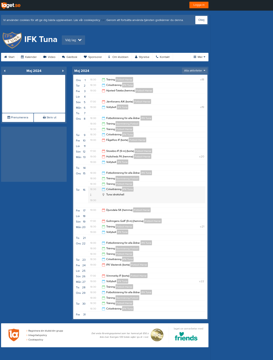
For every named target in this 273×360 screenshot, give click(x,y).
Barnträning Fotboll (127, 123)
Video (49, 57)
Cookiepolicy (34, 339)
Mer (199, 57)
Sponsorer (93, 57)
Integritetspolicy (36, 335)
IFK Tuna (128, 85)
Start (9, 57)
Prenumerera (17, 117)
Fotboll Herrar (124, 79)
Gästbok (69, 57)
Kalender (29, 57)
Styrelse (142, 57)
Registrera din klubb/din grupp (44, 330)
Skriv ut (49, 117)
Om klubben (118, 57)
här (103, 20)
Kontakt (163, 57)
